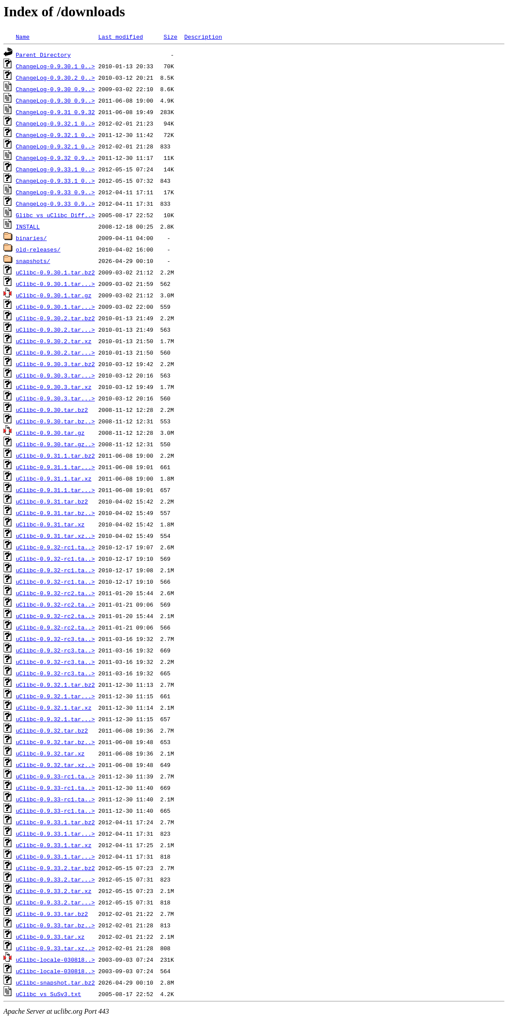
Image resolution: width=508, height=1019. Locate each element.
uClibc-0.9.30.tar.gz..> (55, 444)
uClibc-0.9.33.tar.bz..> (55, 925)
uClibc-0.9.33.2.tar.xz (54, 891)
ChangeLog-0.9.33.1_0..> (55, 169)
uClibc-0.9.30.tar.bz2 (52, 410)
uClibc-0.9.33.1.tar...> (55, 833)
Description (203, 37)
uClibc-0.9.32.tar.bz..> (55, 742)
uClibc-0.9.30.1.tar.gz (54, 295)
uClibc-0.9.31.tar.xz (50, 524)
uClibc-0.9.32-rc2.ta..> (55, 593)
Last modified (120, 37)
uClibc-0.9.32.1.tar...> (55, 696)
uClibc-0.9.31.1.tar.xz (54, 478)
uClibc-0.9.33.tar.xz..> (55, 948)
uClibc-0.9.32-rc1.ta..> (55, 547)
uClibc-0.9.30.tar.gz (50, 433)
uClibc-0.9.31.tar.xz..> (55, 536)
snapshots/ (33, 261)
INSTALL (28, 226)
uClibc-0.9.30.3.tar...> (55, 375)
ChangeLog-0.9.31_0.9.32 (55, 112)
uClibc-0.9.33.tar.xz (50, 937)
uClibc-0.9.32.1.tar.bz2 (55, 685)
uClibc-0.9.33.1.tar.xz (54, 845)
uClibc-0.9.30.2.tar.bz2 (55, 318)
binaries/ (31, 238)
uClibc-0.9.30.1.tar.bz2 (55, 272)
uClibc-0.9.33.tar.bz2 (52, 914)
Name (23, 37)
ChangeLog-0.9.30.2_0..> (55, 78)
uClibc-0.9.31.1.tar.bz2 (55, 455)
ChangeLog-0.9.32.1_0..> (55, 123)
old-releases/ (38, 249)
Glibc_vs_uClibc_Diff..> (55, 215)
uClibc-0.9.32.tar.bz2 (52, 730)
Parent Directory (43, 55)
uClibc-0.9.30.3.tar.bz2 (55, 364)
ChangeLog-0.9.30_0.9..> (55, 89)
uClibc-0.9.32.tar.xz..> (55, 765)
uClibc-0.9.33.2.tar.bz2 (55, 868)
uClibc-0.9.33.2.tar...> (55, 879)
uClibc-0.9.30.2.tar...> (55, 329)
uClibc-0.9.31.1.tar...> (55, 467)
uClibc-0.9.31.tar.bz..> (55, 513)
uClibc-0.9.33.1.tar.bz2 (55, 822)
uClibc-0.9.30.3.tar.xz (54, 387)
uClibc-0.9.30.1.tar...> (55, 284)
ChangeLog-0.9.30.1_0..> (55, 66)
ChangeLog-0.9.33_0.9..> (55, 192)
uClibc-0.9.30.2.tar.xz (54, 341)
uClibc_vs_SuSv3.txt (48, 994)
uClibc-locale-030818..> (55, 959)
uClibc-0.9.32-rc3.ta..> (55, 639)
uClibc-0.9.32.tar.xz (50, 753)
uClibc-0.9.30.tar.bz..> (55, 421)
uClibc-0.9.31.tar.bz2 (52, 501)
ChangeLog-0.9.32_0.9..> (55, 158)
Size (170, 37)
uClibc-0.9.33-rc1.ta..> (55, 776)
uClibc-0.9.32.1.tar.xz (54, 707)
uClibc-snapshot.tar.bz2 (55, 982)
